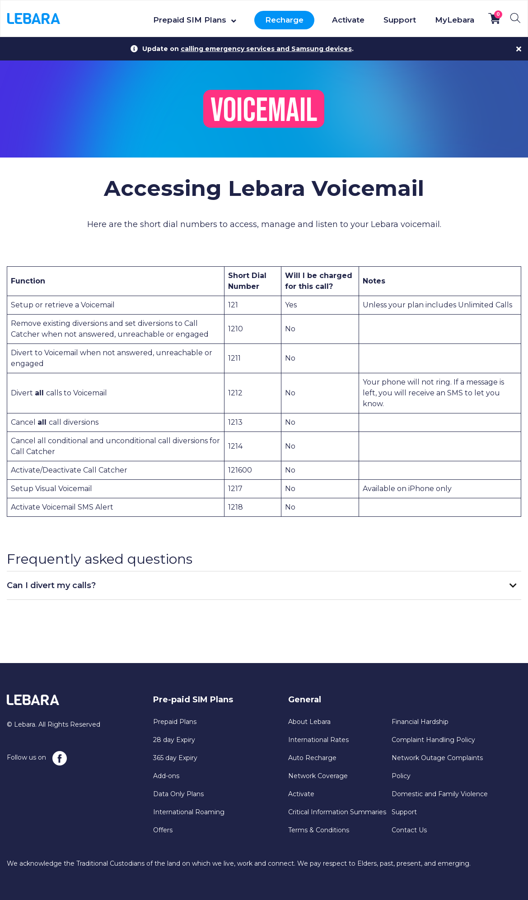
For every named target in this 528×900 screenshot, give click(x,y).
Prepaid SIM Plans (189, 19)
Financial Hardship (420, 722)
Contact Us (409, 830)
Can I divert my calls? (51, 585)
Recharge (284, 19)
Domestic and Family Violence (440, 794)
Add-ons (166, 776)
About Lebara (309, 722)
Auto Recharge (312, 758)
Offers (163, 830)
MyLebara (454, 19)
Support (399, 19)
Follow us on (37, 758)
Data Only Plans (178, 794)
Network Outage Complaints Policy (437, 767)
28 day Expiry (174, 740)
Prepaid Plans (174, 722)
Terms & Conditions (318, 830)
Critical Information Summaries (337, 812)
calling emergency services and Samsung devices (266, 49)
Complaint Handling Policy (433, 740)
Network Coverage (318, 776)
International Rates (318, 740)
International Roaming (188, 812)
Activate (348, 19)
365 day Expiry (175, 758)
